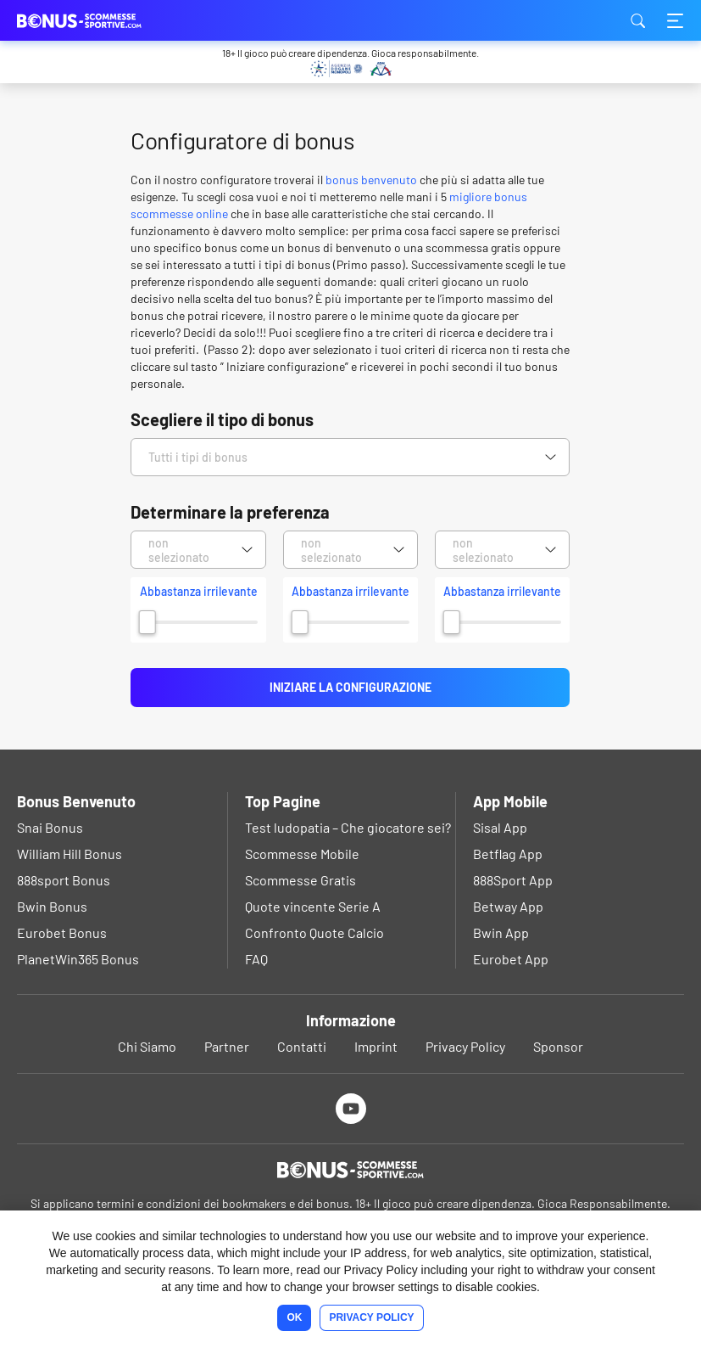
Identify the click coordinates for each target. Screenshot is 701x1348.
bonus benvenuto (371, 179)
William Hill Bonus (69, 853)
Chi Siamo (147, 1046)
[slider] (147, 622)
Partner (226, 1046)
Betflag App (507, 853)
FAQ (256, 959)
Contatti (301, 1046)
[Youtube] (350, 1108)
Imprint (376, 1046)
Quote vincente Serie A (313, 906)
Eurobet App (510, 959)
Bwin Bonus (52, 906)
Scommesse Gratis (300, 880)
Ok (294, 1317)
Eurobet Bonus (62, 932)
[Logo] (350, 1169)
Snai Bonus (50, 827)
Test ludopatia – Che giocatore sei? (348, 827)
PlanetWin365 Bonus (78, 959)
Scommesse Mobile (302, 853)
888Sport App (513, 880)
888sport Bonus (63, 880)
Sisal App (500, 827)
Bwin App (501, 932)
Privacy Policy (465, 1046)
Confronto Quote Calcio (314, 932)
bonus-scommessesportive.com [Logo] (101, 20)
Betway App (508, 906)
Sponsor (558, 1046)
